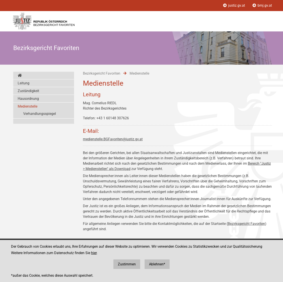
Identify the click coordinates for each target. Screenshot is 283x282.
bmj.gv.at (262, 5)
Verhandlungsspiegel (39, 114)
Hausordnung (28, 99)
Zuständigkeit (28, 91)
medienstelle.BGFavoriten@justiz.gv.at (113, 139)
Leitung (23, 83)
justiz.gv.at (234, 5)
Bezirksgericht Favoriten (246, 224)
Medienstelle (27, 106)
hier (94, 253)
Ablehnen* (157, 264)
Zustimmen (127, 264)
